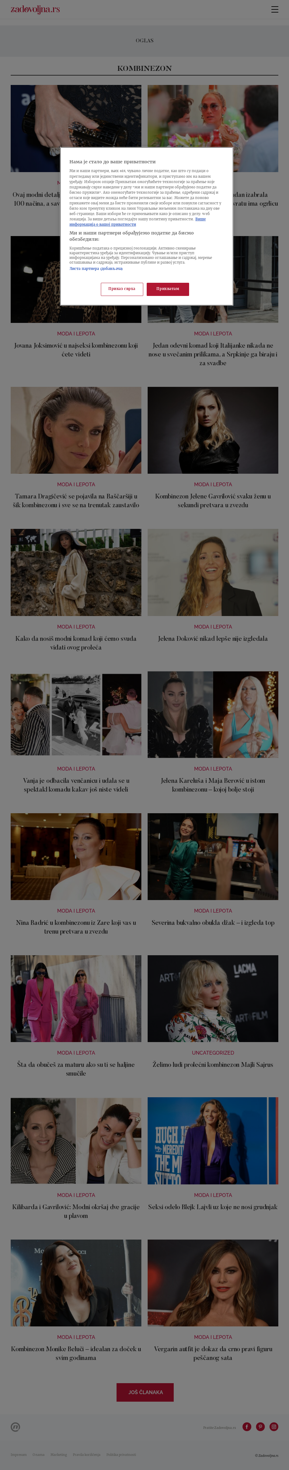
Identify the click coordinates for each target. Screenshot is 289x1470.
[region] (146, 226)
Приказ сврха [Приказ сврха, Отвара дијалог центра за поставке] (121, 289)
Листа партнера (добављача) (96, 269)
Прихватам (167, 289)
